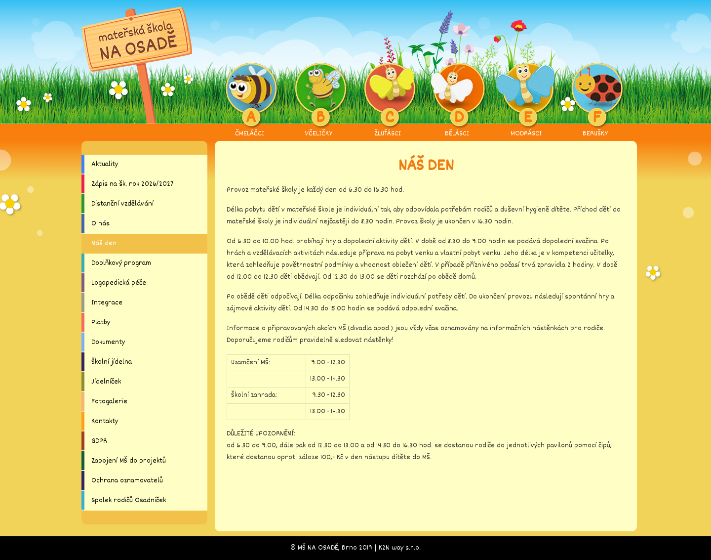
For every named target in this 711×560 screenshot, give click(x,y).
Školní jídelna (111, 362)
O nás (100, 223)
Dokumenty (108, 342)
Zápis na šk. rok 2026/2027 (132, 184)
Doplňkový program (121, 263)
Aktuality (104, 164)
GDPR (99, 441)
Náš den (104, 243)
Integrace (106, 302)
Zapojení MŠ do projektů (128, 461)
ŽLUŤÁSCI (387, 100)
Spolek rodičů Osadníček (128, 500)
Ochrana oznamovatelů (127, 480)
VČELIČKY (318, 100)
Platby (100, 322)
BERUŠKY (595, 100)
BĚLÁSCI (457, 100)
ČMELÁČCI (249, 100)
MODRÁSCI (526, 100)
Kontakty (104, 421)
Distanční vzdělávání (122, 204)
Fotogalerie (109, 401)
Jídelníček (106, 382)
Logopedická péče (118, 283)
